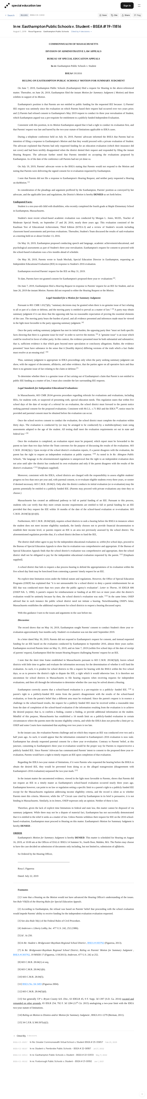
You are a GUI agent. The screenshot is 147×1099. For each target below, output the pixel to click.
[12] (20, 991)
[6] (19, 943)
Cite (114, 15)
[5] (19, 935)
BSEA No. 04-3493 (32, 984)
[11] (20, 984)
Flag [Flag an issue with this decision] (137, 15)
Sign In (127, 5)
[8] (19, 962)
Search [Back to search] (10, 15)
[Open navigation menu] (139, 5)
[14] (20, 1015)
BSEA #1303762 (95, 943)
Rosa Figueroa (34, 31)
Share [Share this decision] (126, 15)
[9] (19, 969)
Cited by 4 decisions (81, 31)
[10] (20, 976)
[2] (19, 909)
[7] (19, 950)
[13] (20, 999)
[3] (19, 920)
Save (103, 15)
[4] (19, 928)
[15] (20, 1022)
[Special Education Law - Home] (23, 5)
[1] (19, 897)
